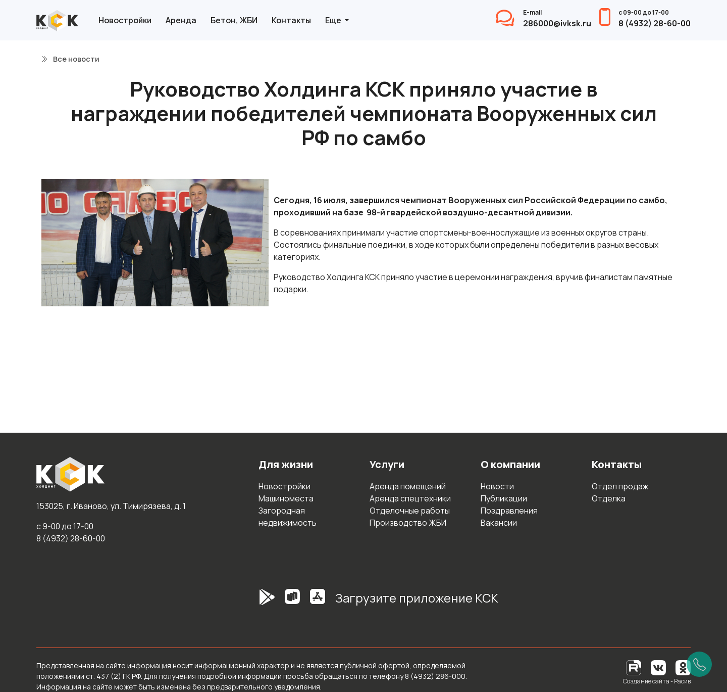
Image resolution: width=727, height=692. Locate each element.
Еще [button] (334, 20)
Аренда (181, 20)
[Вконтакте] (658, 667)
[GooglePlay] (252, 602)
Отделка (609, 498)
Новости (497, 486)
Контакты (291, 20)
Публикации (504, 498)
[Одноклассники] (683, 667)
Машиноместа (286, 498)
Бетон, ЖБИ (234, 20)
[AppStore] (317, 602)
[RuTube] (634, 667)
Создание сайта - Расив (657, 681)
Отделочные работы (410, 510)
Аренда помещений (408, 486)
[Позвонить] (699, 664)
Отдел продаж (620, 486)
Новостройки (124, 20)
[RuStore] (292, 602)
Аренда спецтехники (410, 498)
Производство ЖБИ (408, 522)
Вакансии (499, 522)
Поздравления (509, 510)
